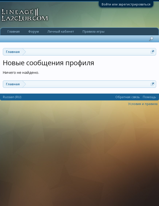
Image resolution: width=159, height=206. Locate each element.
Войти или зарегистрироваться (126, 4)
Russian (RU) (12, 97)
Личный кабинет (60, 31)
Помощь (149, 97)
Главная (13, 31)
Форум (33, 31)
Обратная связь (127, 97)
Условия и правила (143, 104)
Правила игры (93, 31)
